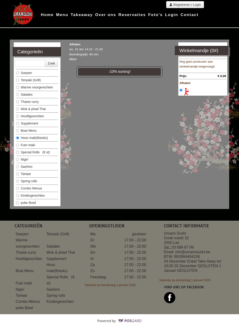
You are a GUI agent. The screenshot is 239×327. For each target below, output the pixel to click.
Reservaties (132, 15)
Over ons (105, 15)
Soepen (24, 73)
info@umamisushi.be (192, 252)
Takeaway (82, 15)
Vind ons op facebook (184, 287)
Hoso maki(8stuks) (32, 138)
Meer (73, 59)
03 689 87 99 (182, 247)
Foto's (155, 15)
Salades (24, 94)
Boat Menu (27, 130)
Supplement (27, 123)
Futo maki (26, 145)
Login (171, 15)
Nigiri (22, 159)
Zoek (51, 63)
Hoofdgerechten (30, 116)
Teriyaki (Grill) (28, 80)
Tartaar (24, 174)
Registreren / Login (185, 5)
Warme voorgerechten (35, 87)
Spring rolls (27, 181)
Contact (189, 15)
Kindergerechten (31, 195)
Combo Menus (29, 188)
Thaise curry (28, 102)
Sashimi (24, 167)
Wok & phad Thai (31, 109)
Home (47, 15)
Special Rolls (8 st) (33, 152)
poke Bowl (26, 203)
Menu (62, 15)
